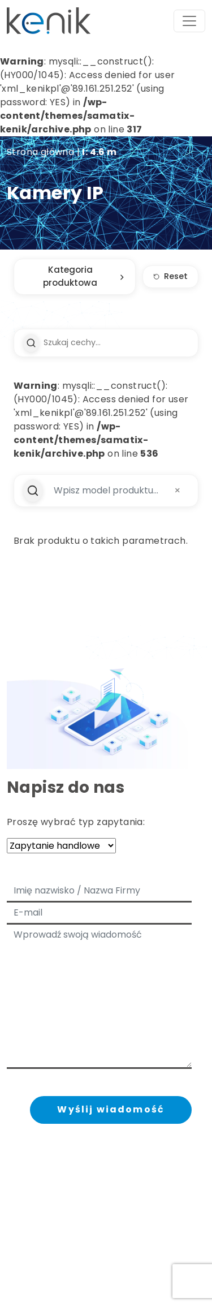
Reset (170, 276)
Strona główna (40, 151)
